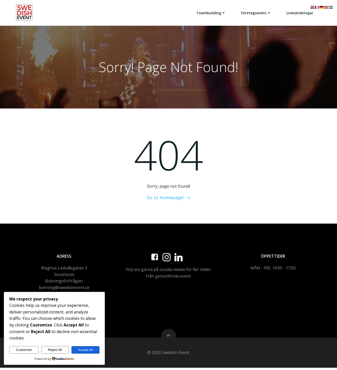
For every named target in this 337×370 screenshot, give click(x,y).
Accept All (85, 350)
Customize (24, 350)
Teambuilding (211, 12)
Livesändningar (300, 12)
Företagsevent (256, 12)
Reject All (55, 350)
